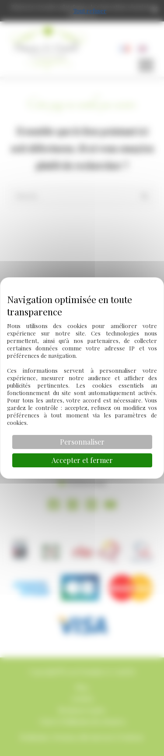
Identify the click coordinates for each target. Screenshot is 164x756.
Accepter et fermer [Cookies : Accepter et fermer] (82, 460)
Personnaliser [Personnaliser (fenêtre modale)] (82, 441)
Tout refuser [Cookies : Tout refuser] (89, 10)
